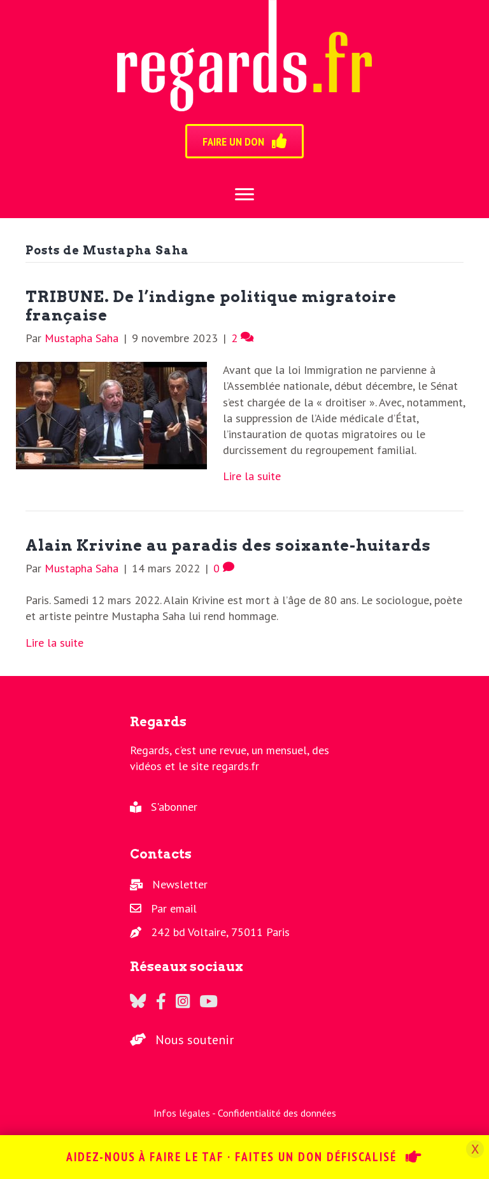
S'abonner (174, 806)
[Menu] (244, 194)
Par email (174, 908)
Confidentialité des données (277, 1113)
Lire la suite (252, 476)
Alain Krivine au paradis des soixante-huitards (228, 545)
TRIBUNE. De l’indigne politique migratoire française (211, 305)
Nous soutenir (194, 1039)
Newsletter (180, 884)
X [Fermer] (475, 1149)
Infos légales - (185, 1113)
